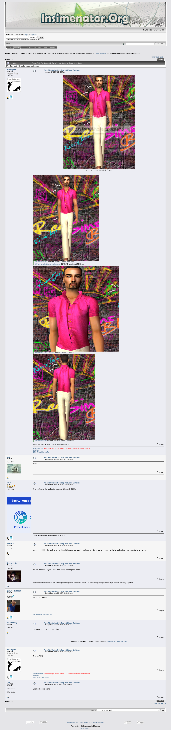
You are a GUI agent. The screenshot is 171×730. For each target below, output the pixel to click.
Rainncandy (12, 623)
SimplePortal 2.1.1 (85, 728)
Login (45, 47)
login (27, 34)
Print (161, 60)
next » (162, 57)
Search (30, 47)
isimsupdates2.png (39, 352)
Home (10, 47)
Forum (16, 47)
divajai (97, 53)
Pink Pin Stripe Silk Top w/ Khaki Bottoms (125, 53)
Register (52, 47)
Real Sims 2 (36, 450)
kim (8, 457)
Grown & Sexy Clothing (66, 53)
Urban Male (81, 53)
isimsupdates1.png (39, 440)
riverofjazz (103, 53)
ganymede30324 (14, 591)
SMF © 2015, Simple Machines (94, 722)
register (33, 34)
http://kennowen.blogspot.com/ (42, 614)
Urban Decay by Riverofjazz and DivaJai (41, 53)
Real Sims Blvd (38, 448)
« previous (155, 57)
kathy (9, 682)
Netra (9, 482)
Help (23, 47)
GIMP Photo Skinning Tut (41, 452)
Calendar (37, 47)
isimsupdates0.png (39, 261)
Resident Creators (18, 53)
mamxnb (10, 543)
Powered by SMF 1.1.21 (75, 722)
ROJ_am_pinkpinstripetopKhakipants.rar (46, 264)
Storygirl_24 (12, 563)
